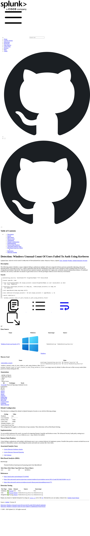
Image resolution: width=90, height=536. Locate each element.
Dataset (16, 497)
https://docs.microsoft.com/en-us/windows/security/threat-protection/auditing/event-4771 (28, 486)
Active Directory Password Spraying (14, 456)
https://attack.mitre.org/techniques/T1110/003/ (16, 481)
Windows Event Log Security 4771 (10, 348)
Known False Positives (13, 245)
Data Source (10, 237)
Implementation (11, 243)
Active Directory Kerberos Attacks (13, 453)
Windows (43, 357)
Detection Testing (12, 252)
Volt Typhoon (7, 459)
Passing (11, 495)
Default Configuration (13, 242)
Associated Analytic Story (14, 246)
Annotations (10, 240)
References (10, 251)
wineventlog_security (7, 367)
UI (42, 502)
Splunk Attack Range (73, 502)
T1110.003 (4, 389)
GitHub (7, 506)
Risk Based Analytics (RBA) (15, 248)
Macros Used (11, 239)
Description (10, 234)
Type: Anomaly (63, 260)
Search (9, 236)
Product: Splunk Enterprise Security (77, 260)
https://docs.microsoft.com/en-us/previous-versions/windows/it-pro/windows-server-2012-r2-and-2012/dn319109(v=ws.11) (37, 483)
